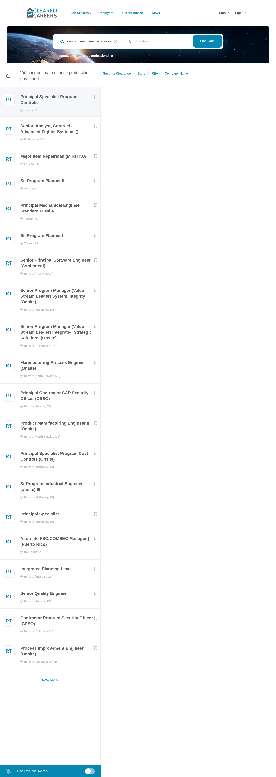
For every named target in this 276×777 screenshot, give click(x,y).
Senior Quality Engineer (44, 594)
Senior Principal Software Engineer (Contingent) (55, 264)
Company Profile (136, 760)
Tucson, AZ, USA (134, 148)
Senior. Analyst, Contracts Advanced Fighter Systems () (49, 130)
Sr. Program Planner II (42, 181)
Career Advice (132, 13)
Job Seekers (80, 13)
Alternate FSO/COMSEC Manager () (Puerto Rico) (55, 542)
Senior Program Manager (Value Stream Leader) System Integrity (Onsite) (52, 297)
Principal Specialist (39, 515)
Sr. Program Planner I (41, 236)
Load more (50, 680)
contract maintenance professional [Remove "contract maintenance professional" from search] (83, 55)
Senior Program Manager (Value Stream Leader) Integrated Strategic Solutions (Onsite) (56, 333)
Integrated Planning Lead (45, 570)
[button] (248, 130)
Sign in (224, 13)
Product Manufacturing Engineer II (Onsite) (54, 427)
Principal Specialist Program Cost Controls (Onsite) (54, 457)
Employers (105, 13)
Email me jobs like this (32, 771)
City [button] (155, 73)
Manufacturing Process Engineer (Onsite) (53, 366)
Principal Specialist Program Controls (48, 99)
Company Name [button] (176, 73)
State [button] (141, 73)
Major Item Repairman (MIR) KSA (53, 157)
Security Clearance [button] (117, 73)
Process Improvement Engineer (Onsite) (52, 652)
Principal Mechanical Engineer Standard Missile (50, 209)
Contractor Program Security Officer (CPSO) (56, 622)
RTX (149, 117)
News (156, 13)
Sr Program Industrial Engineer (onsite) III (51, 487)
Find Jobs (207, 41)
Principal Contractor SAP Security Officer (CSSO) (54, 397)
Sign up (240, 13)
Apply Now (159, 130)
